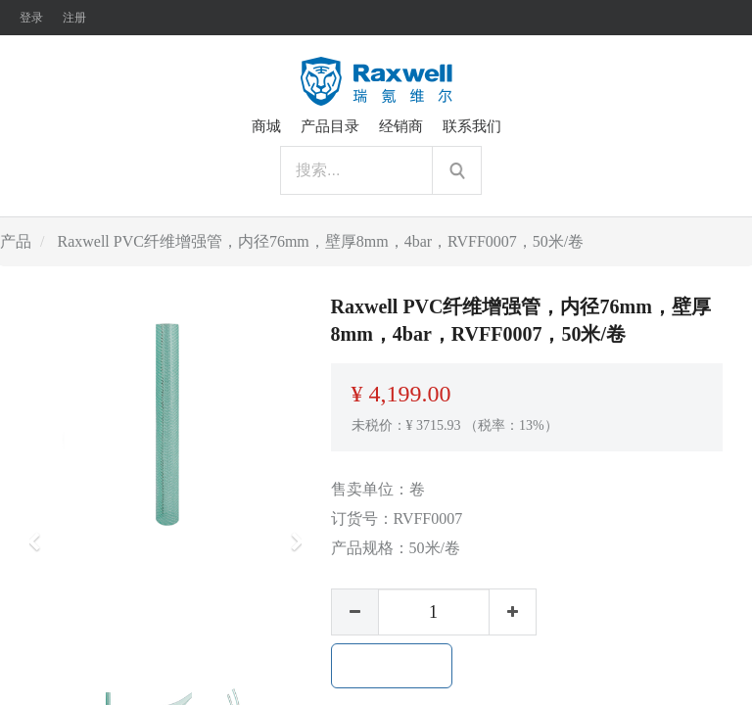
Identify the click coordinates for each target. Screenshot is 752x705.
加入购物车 (392, 666)
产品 (15, 241)
